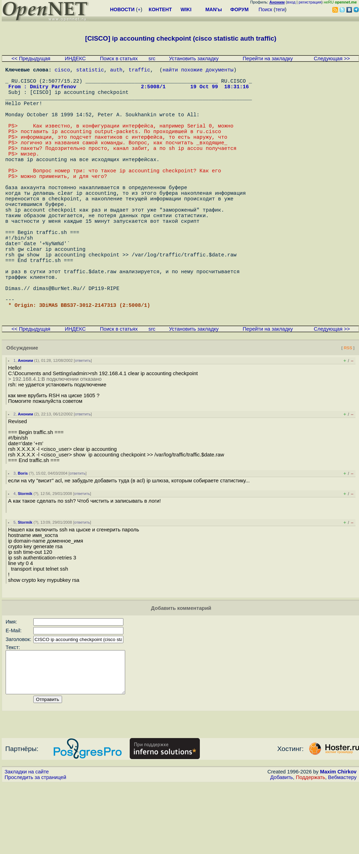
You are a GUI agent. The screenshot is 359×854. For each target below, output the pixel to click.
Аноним (25, 422)
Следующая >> (332, 58)
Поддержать (310, 847)
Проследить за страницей (35, 847)
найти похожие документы (198, 70)
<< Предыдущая (31, 58)
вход (291, 2)
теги (280, 9)
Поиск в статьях (119, 58)
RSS (348, 409)
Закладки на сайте (27, 842)
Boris (23, 535)
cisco (62, 70)
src (152, 58)
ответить (83, 422)
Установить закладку (194, 58)
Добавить (281, 847)
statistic (90, 70)
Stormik (25, 555)
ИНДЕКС (75, 58)
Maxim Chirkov (338, 842)
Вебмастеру (342, 847)
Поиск (265, 9)
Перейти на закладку (268, 58)
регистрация (310, 2)
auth (116, 70)
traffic (139, 70)
